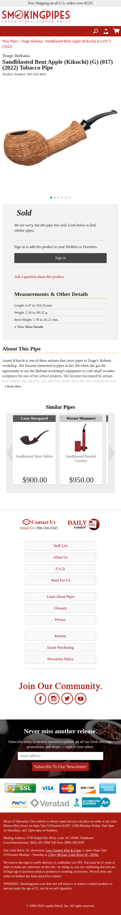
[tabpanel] (34, 449)
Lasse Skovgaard (34, 418)
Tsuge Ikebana (31, 41)
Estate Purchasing (60, 647)
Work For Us (60, 580)
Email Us (27, 528)
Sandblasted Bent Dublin (34, 456)
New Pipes (10, 41)
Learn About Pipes (60, 597)
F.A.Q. (61, 569)
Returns (60, 636)
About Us (60, 557)
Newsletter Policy (60, 659)
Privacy (60, 620)
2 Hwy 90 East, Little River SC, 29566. (73, 855)
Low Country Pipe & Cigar (63, 850)
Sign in (60, 258)
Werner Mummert (80, 418)
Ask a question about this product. (39, 277)
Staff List (60, 546)
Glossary (60, 608)
